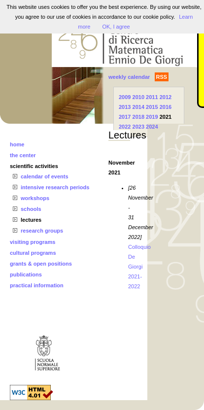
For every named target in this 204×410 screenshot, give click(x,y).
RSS (162, 77)
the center (23, 155)
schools (31, 209)
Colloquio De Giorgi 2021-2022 (139, 266)
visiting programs (32, 242)
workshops (35, 198)
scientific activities (34, 166)
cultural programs (33, 253)
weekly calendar (129, 77)
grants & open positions (41, 264)
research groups (42, 231)
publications (26, 274)
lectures (31, 220)
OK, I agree (116, 27)
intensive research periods (55, 187)
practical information (37, 285)
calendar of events (44, 176)
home (17, 144)
